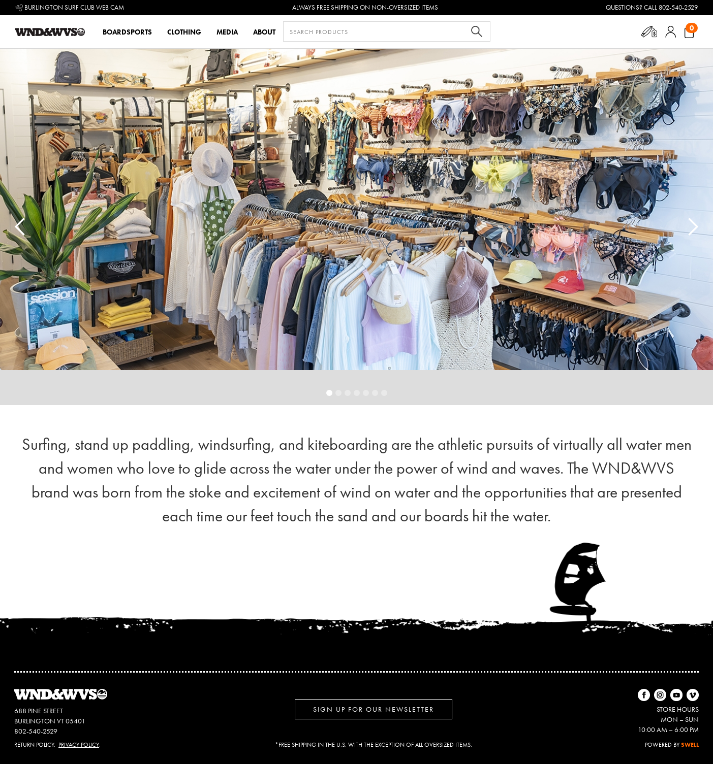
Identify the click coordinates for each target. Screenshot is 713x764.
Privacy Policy (78, 745)
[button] (648, 32)
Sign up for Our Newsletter (373, 709)
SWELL (690, 745)
